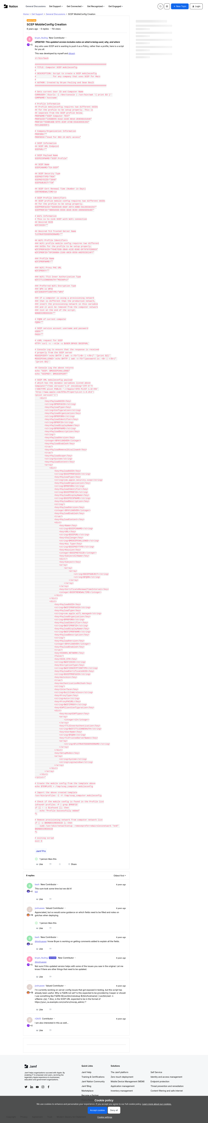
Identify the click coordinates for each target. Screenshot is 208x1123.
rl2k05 (38, 1018)
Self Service (156, 1072)
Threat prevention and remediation (167, 1086)
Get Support (56, 6)
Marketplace (87, 1090)
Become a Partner (90, 1095)
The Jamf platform (119, 1072)
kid (36, 891)
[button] (180, 6)
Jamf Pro (41, 851)
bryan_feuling (41, 38)
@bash (71, 53)
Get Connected (75, 6)
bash (37, 884)
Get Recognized (96, 6)
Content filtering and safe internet (167, 1090)
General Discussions (36, 6)
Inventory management (122, 1090)
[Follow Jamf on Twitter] (26, 1087)
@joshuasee (41, 941)
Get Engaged (115, 6)
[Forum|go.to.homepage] (11, 6)
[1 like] (45, 858)
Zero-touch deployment (122, 1077)
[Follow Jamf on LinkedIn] (31, 1086)
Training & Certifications (93, 1077)
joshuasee (39, 908)
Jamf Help (86, 1072)
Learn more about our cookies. (157, 1104)
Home (26, 14)
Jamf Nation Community (93, 1081)
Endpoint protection (160, 1081)
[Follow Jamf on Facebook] (48, 1086)
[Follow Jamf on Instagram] (42, 1086)
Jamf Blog (86, 1086)
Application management (122, 1086)
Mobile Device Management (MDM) (128, 1081)
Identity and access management (166, 1077)
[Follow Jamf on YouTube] (37, 1087)
